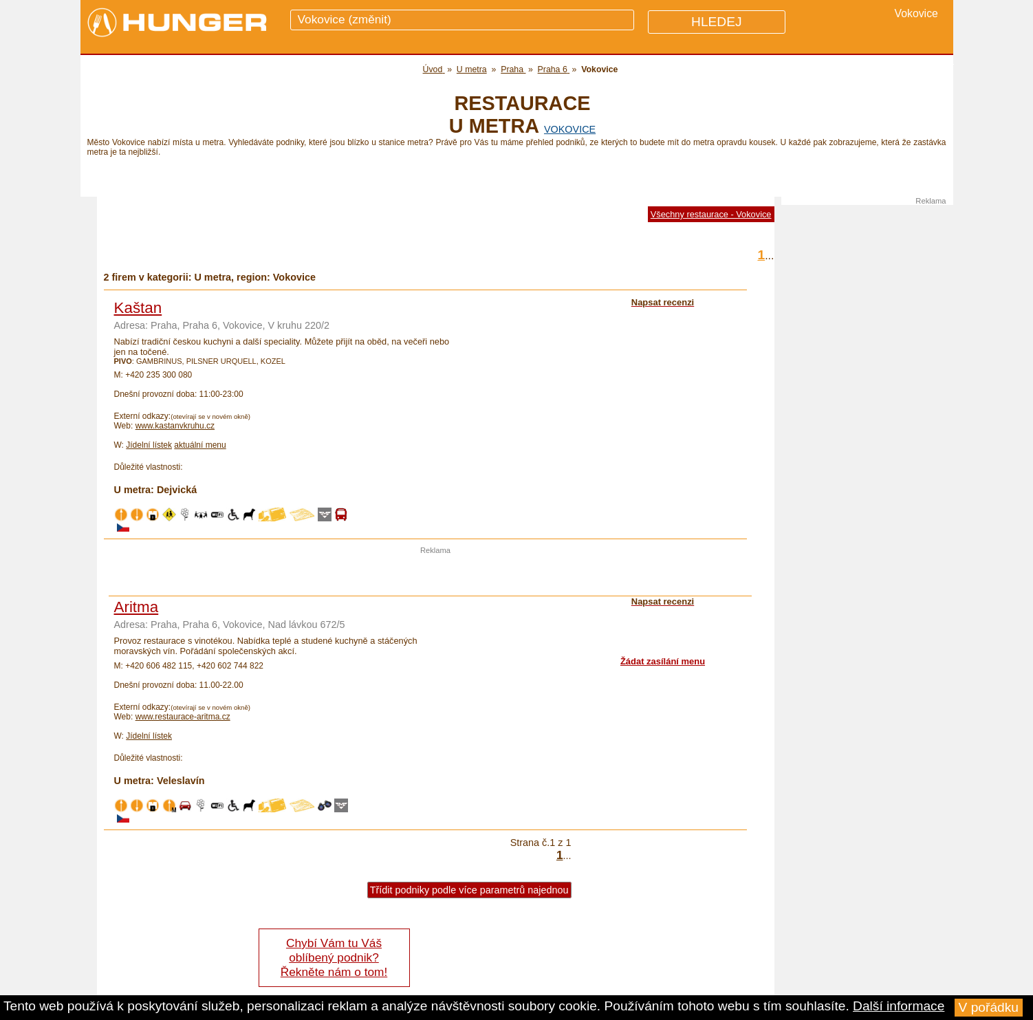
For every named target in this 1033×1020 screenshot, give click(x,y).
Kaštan (138, 307)
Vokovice (570, 129)
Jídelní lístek (149, 445)
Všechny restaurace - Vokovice (711, 214)
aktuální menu (200, 445)
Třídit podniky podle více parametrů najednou (469, 890)
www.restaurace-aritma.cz (182, 716)
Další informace (898, 1006)
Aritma (136, 607)
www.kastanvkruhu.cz (175, 426)
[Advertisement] (435, 575)
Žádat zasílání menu (662, 661)
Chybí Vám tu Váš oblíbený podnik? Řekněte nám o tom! (334, 957)
